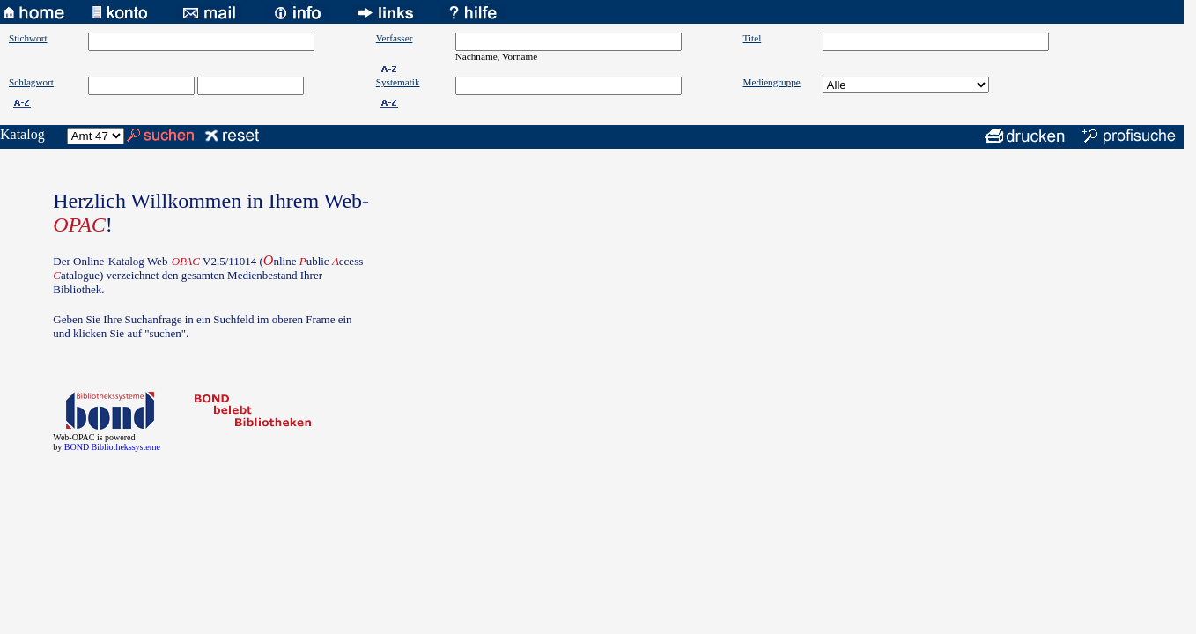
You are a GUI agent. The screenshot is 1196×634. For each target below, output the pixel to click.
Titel (752, 38)
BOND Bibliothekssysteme (112, 447)
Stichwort (28, 38)
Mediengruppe (772, 82)
